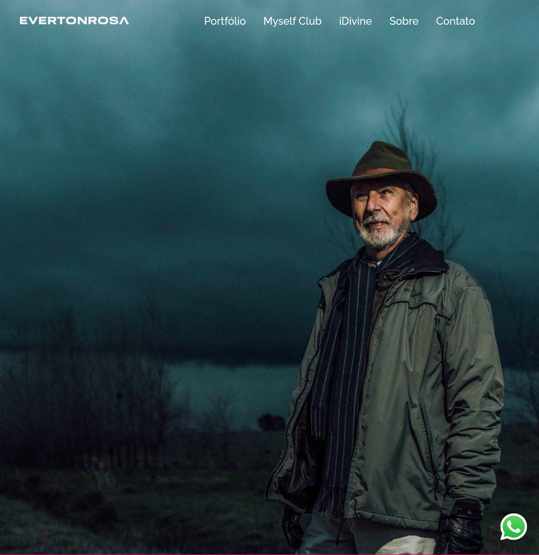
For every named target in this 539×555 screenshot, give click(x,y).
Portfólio (225, 21)
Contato (455, 21)
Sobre (404, 21)
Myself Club (292, 21)
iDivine (355, 21)
